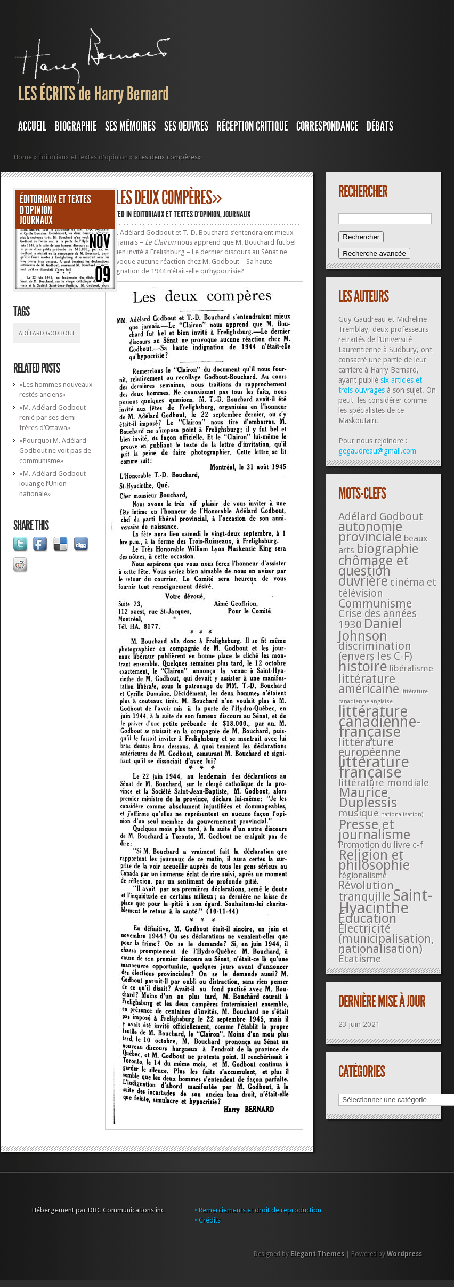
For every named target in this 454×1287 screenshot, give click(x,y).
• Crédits (207, 1220)
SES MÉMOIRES (130, 126)
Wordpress (404, 1254)
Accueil (32, 126)
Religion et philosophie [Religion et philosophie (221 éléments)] (374, 860)
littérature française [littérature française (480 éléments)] (373, 767)
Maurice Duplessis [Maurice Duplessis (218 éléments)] (368, 797)
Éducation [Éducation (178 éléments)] (367, 918)
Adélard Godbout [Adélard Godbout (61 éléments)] (380, 516)
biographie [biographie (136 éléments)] (387, 548)
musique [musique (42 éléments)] (358, 813)
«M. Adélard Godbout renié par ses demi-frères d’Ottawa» (52, 417)
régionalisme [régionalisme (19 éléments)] (362, 875)
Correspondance (327, 126)
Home (23, 157)
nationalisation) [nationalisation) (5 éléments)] (402, 814)
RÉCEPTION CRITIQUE (252, 126)
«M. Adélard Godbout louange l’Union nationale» (52, 484)
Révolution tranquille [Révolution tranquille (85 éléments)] (366, 891)
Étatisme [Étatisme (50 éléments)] (359, 959)
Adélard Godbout (47, 333)
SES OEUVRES (186, 126)
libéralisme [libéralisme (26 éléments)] (411, 668)
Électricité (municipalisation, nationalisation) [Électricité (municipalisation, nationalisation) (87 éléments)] (386, 939)
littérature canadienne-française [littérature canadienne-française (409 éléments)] (379, 722)
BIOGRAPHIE (75, 126)
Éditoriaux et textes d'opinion (83, 157)
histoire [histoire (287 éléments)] (362, 666)
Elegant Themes (317, 1254)
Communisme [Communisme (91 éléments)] (375, 603)
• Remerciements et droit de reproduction (257, 1210)
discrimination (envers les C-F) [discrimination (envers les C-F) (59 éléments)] (375, 651)
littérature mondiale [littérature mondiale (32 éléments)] (383, 782)
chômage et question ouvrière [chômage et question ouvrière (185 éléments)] (373, 571)
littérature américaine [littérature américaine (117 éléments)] (368, 684)
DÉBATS (380, 126)
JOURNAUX (36, 221)
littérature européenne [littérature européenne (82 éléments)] (369, 747)
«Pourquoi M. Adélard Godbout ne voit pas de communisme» (55, 450)
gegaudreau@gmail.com (377, 451)
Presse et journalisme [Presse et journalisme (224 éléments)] (374, 829)
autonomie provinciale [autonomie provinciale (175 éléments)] (370, 532)
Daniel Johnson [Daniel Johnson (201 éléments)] (370, 630)
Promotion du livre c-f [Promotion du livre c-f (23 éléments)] (380, 845)
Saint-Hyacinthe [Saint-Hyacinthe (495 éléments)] (385, 901)
